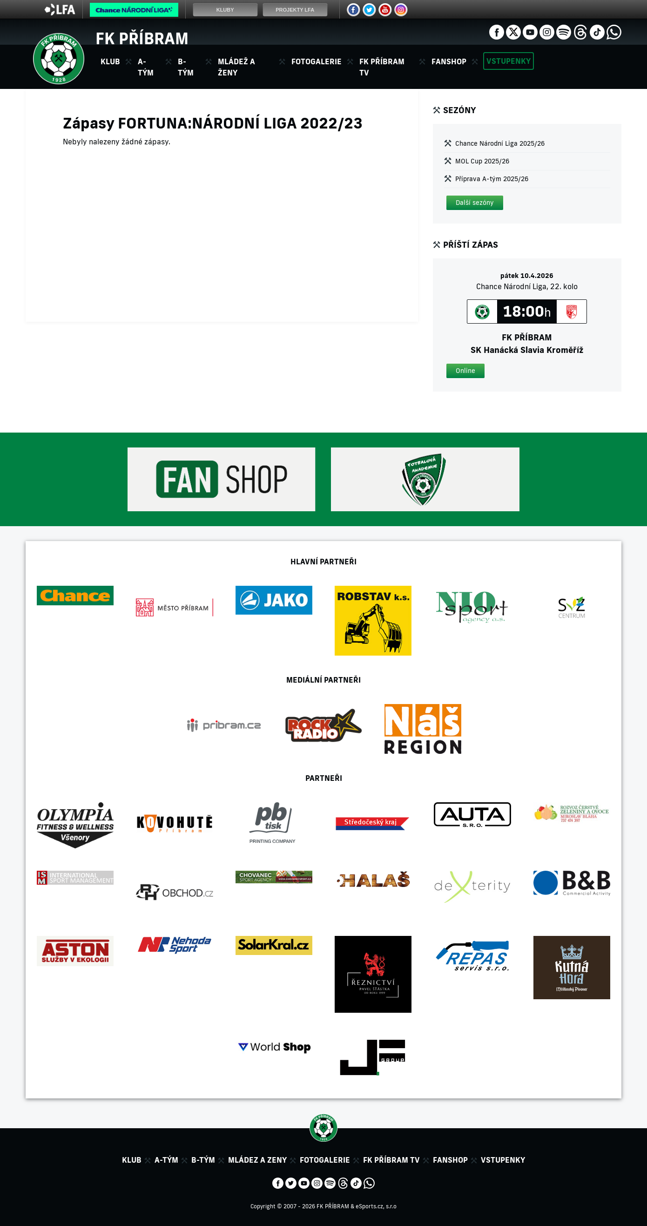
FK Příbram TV (381, 67)
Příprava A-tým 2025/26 (491, 179)
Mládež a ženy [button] (236, 67)
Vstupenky (508, 61)
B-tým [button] (186, 67)
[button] (474, 203)
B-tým (203, 1160)
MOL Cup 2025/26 (482, 161)
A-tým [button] (146, 67)
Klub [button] (110, 61)
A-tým (166, 1160)
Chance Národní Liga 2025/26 (500, 143)
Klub (132, 1160)
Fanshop (448, 61)
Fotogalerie (316, 61)
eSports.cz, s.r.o (376, 1206)
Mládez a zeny (257, 1160)
